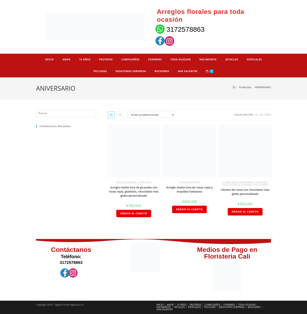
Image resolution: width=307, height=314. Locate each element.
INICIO (159, 304)
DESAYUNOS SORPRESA (232, 307)
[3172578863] (160, 29)
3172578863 (185, 29)
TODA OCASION (260, 184)
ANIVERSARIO (263, 87)
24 (261, 114)
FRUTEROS (195, 304)
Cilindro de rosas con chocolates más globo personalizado (245, 192)
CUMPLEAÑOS (144, 182)
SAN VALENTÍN (164, 309)
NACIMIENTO (163, 307)
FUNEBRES (229, 304)
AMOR (119, 182)
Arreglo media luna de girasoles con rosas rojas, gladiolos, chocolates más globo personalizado (134, 191)
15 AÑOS (226, 182)
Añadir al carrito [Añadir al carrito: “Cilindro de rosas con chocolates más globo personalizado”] (245, 211)
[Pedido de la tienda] (150, 114)
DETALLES (227, 184)
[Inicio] (234, 87)
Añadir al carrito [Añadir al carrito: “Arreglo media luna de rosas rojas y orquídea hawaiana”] (189, 209)
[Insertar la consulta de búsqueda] (66, 113)
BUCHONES (254, 307)
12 (256, 114)
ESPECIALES (194, 307)
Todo (267, 114)
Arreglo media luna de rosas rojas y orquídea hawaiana (189, 189)
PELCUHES (210, 307)
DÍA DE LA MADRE (242, 184)
